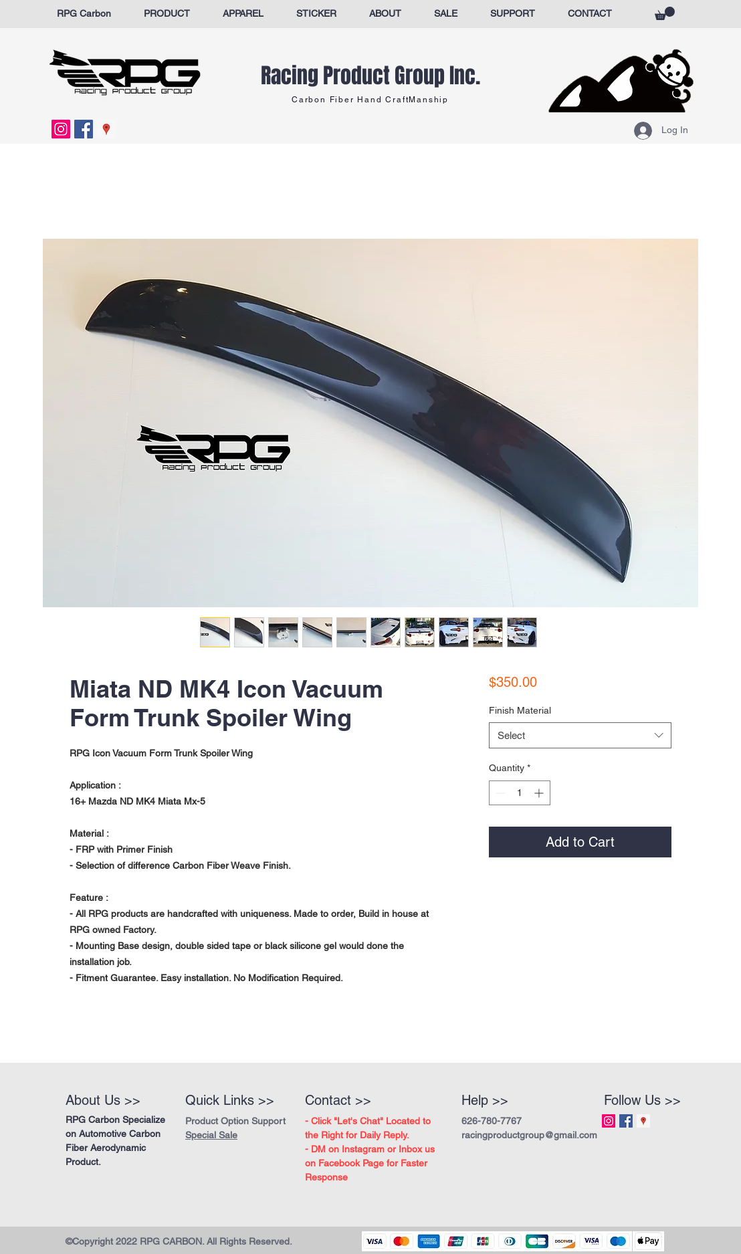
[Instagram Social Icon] (60, 129)
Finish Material (520, 710)
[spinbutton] (520, 793)
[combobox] (580, 735)
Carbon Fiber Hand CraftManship (370, 99)
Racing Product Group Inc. (370, 76)
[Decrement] (499, 793)
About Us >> (103, 1100)
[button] (665, 13)
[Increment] (540, 793)
